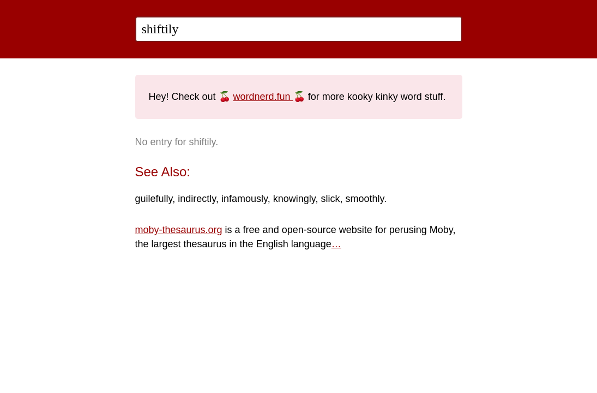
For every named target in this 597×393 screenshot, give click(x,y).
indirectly (197, 198)
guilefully (154, 198)
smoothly (364, 198)
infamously (244, 198)
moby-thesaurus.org (178, 229)
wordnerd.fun (263, 96)
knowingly (294, 198)
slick (330, 198)
